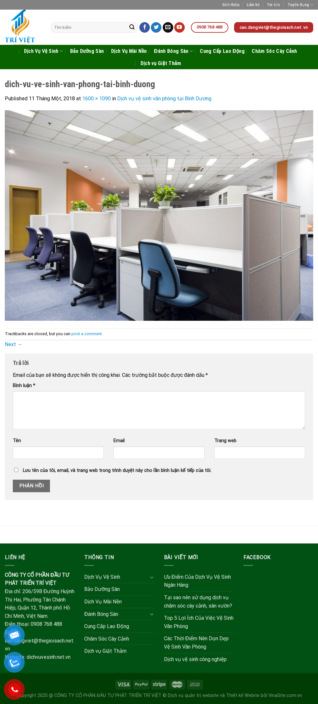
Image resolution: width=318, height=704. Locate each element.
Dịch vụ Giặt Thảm (161, 63)
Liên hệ (253, 4)
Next (13, 344)
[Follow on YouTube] (179, 27)
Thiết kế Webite (242, 695)
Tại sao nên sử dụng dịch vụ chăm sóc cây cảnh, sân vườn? (198, 601)
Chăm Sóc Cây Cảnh (274, 51)
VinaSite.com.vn (285, 695)
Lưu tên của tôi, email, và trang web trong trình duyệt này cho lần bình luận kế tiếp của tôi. (117, 470)
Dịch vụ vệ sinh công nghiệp (195, 659)
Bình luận (24, 385)
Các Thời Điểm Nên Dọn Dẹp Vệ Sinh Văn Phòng (196, 642)
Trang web (225, 440)
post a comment (86, 333)
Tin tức (273, 4)
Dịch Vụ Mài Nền (129, 51)
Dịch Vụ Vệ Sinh (43, 51)
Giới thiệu (231, 4)
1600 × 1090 (96, 98)
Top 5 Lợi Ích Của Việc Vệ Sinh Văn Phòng (198, 622)
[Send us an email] (168, 27)
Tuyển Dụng (300, 5)
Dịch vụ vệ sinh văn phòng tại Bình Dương (164, 98)
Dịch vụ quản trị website (193, 695)
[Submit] (132, 27)
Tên (17, 440)
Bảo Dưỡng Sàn (87, 51)
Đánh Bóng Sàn (173, 51)
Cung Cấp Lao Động (222, 51)
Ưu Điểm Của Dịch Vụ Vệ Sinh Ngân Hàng (197, 581)
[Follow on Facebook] (144, 27)
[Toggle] (151, 577)
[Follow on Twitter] (156, 27)
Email (119, 440)
